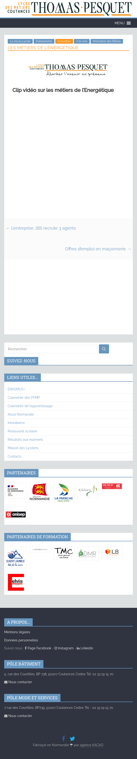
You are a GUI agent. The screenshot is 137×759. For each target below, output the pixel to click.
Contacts (14, 456)
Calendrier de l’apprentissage (30, 406)
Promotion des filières (107, 41)
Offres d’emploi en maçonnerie (98, 248)
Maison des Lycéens (23, 448)
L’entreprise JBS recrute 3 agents (41, 228)
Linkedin (85, 648)
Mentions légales (17, 632)
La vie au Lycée (20, 41)
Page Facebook (38, 648)
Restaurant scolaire (22, 431)
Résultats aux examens (25, 439)
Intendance (16, 423)
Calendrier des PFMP (24, 397)
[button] (120, 23)
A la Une (81, 41)
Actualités (64, 41)
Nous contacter (18, 682)
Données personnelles (21, 640)
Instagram (64, 648)
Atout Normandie (21, 414)
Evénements (44, 41)
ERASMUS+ (16, 389)
